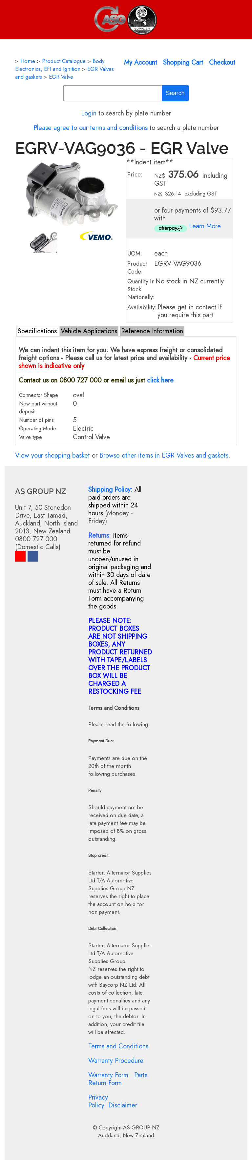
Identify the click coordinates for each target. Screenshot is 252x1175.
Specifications (37, 331)
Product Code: (137, 267)
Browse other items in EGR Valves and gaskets (163, 455)
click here (160, 380)
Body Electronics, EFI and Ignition (59, 65)
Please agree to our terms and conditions (90, 128)
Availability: (142, 307)
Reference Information (152, 331)
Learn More (205, 226)
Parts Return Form (117, 1079)
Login (88, 113)
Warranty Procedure (115, 1060)
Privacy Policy (98, 1101)
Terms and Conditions (118, 1046)
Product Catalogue (64, 61)
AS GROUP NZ (141, 1127)
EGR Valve (61, 77)
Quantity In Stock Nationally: (141, 289)
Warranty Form (108, 1075)
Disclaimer (122, 1105)
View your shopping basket (52, 455)
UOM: (134, 253)
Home (27, 61)
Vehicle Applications (89, 331)
